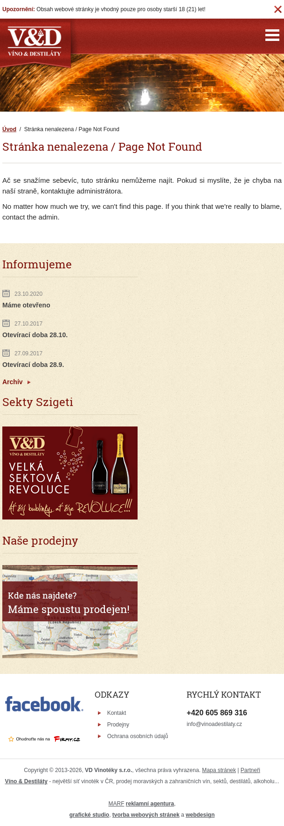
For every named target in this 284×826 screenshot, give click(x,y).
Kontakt (116, 713)
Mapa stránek (219, 770)
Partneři (250, 770)
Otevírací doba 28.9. (33, 364)
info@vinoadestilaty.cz (214, 724)
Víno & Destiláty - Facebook (258, 719)
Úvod (9, 129)
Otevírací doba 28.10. (35, 335)
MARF (116, 803)
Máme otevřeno (26, 305)
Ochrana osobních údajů (137, 736)
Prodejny (118, 724)
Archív (12, 382)
